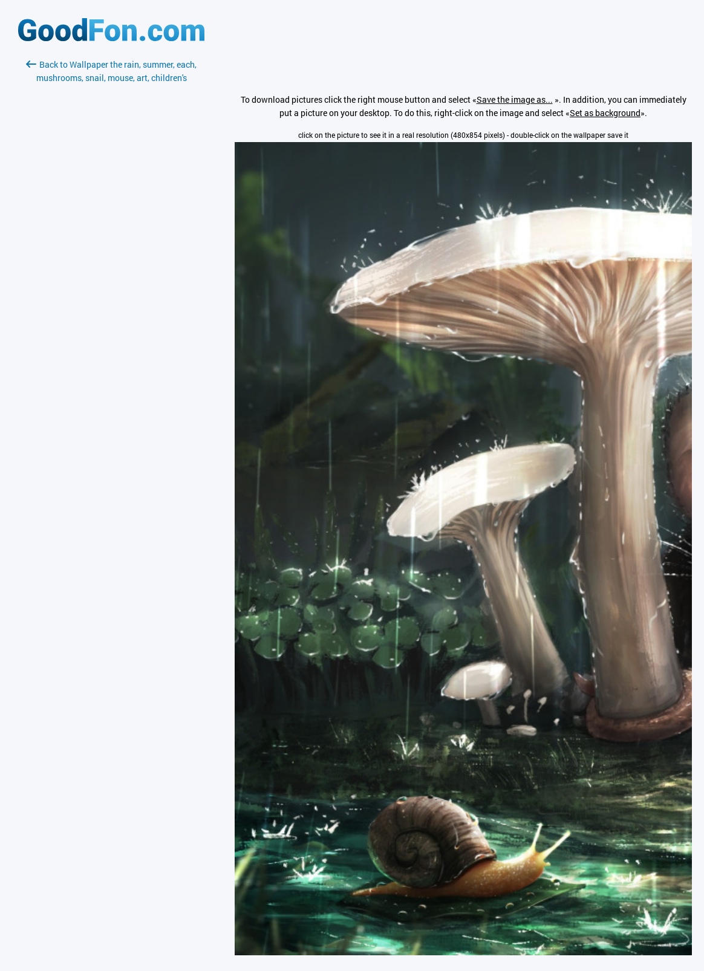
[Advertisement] (111, 228)
